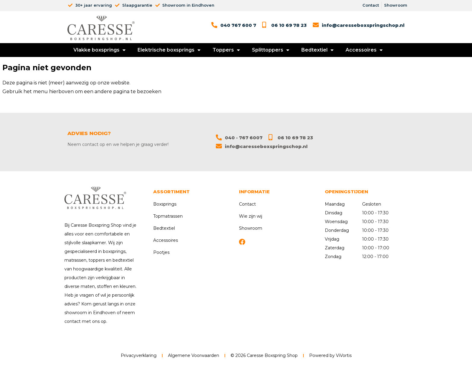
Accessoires (364, 50)
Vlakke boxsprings (99, 50)
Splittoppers (270, 50)
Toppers (226, 50)
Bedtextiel (317, 50)
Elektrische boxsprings (169, 50)
